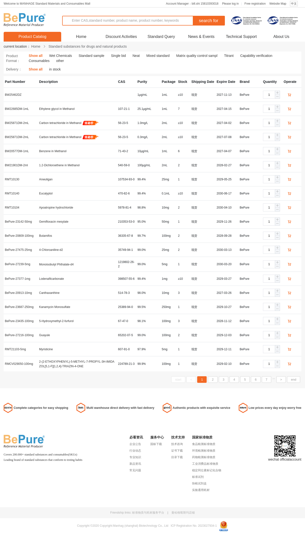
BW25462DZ (13, 94)
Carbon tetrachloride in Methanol (60, 123)
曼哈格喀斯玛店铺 (183, 512)
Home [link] (35, 46)
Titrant (229, 56)
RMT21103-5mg (15, 349)
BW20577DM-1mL (17, 151)
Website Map (277, 3)
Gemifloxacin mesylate (53, 221)
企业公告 (135, 444)
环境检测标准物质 (203, 450)
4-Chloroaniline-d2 (51, 250)
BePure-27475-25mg (18, 250)
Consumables (39, 61)
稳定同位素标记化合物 (206, 470)
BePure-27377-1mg (17, 278)
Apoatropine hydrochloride (56, 207)
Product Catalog (32, 37)
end (293, 379)
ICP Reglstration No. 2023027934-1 (194, 525)
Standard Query (161, 37)
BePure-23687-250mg (19, 307)
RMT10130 (12, 179)
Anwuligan (45, 179)
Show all (35, 56)
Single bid (118, 56)
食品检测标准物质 (203, 444)
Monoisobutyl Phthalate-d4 (56, 264)
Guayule (44, 335)
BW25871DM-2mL (17, 123)
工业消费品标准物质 (205, 463)
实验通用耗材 (201, 490)
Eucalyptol (45, 193)
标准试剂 (198, 477)
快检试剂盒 (199, 483)
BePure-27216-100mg (19, 335)
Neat (136, 56)
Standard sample (91, 56)
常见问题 (135, 470)
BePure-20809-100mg (19, 235)
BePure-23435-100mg (19, 321)
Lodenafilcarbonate (51, 278)
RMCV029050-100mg (19, 364)
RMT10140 (12, 193)
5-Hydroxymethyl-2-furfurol (56, 321)
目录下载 (177, 457)
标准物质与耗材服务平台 (148, 512)
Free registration (255, 3)
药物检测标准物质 (203, 457)
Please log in (230, 3)
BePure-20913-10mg (18, 293)
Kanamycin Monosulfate (54, 307)
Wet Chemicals (60, 56)
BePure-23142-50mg (18, 221)
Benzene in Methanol (53, 151)
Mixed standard (158, 56)
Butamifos (45, 235)
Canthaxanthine (49, 293)
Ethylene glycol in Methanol (57, 109)
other (60, 61)
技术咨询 (177, 444)
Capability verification (256, 56)
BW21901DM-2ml (16, 165)
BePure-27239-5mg (17, 264)
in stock (54, 69)
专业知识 (135, 457)
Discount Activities (121, 37)
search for (208, 20)
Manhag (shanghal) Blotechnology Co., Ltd (140, 525)
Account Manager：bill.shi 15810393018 (192, 3)
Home (81, 37)
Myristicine (46, 349)
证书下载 (177, 450)
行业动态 (135, 450)
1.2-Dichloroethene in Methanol (59, 165)
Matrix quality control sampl (197, 56)
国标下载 (156, 444)
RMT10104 (12, 207)
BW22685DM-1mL (17, 109)
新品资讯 (135, 463)
